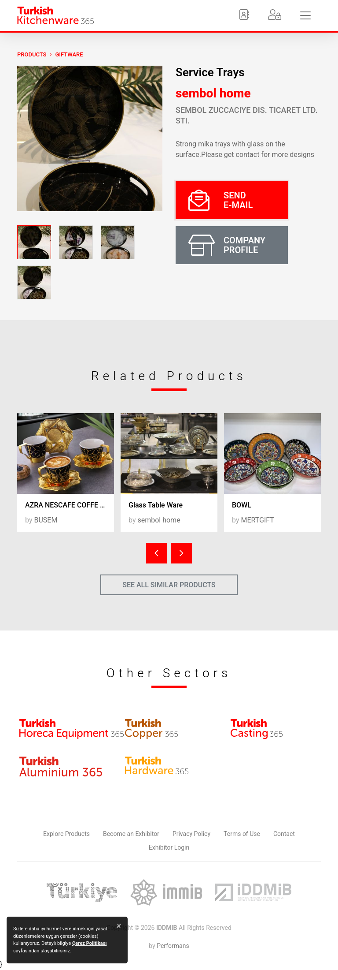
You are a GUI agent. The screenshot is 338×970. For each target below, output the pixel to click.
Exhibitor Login (169, 847)
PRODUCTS (31, 54)
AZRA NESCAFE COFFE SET (69, 505)
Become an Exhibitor (131, 833)
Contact (284, 833)
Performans (173, 945)
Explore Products (66, 833)
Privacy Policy (191, 833)
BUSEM (45, 520)
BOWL (241, 505)
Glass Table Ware (156, 505)
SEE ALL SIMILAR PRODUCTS (169, 585)
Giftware (69, 54)
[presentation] (156, 553)
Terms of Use (242, 833)
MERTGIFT (257, 520)
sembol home (213, 93)
